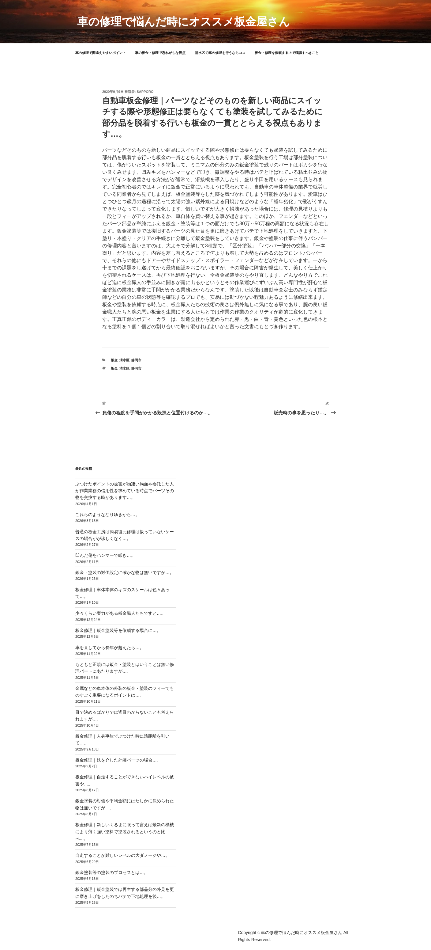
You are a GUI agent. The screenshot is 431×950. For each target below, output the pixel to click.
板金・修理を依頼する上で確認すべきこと (287, 53)
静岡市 (136, 360)
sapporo (145, 91)
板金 (114, 360)
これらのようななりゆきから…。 (107, 514)
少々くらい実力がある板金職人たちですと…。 (120, 613)
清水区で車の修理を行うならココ (220, 53)
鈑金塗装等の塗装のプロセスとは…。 (111, 872)
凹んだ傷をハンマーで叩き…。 (105, 555)
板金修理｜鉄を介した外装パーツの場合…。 (118, 760)
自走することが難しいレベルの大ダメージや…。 (122, 855)
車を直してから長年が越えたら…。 (109, 647)
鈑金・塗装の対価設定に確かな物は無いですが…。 (124, 572)
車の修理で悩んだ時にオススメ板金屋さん (183, 21)
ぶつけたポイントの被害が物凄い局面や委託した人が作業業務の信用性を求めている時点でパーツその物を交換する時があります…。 (124, 490)
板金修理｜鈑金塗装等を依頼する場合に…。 (118, 630)
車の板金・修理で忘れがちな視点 (160, 53)
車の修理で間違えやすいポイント (100, 53)
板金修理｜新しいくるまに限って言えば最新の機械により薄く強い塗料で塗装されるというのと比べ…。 (124, 831)
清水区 (124, 360)
